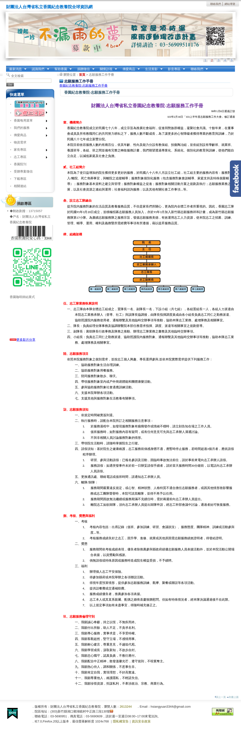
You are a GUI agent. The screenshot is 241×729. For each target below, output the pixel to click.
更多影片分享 (22, 339)
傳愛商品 (129, 69)
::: (7, 67)
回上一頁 (220, 697)
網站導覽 (230, 3)
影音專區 (175, 69)
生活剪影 (152, 69)
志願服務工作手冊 (101, 74)
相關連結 (20, 186)
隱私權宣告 (121, 721)
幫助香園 (61, 69)
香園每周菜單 (29, 121)
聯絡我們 (215, 3)
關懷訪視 (107, 69)
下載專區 (20, 179)
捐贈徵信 (84, 69)
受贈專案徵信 (23, 171)
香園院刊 (20, 164)
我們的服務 (29, 129)
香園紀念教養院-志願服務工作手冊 (83, 85)
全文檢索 (17, 76)
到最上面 (233, 697)
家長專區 (29, 150)
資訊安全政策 (141, 721)
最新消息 (16, 69)
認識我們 (39, 69)
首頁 (82, 74)
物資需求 (20, 142)
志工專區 (29, 158)
